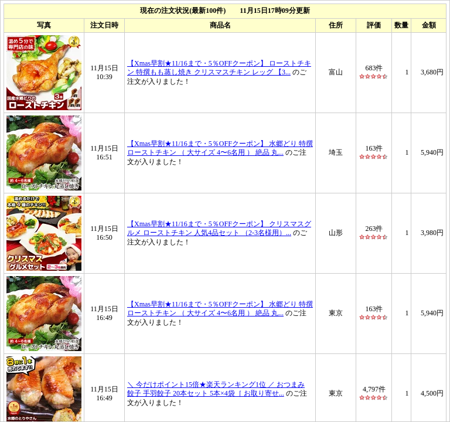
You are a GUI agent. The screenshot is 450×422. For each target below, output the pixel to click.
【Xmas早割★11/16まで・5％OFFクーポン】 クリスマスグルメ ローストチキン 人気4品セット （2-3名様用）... (219, 228)
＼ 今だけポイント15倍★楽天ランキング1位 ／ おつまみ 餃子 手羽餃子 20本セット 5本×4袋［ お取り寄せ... (216, 388)
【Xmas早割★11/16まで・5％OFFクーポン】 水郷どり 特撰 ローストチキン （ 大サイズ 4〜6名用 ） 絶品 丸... (220, 147)
